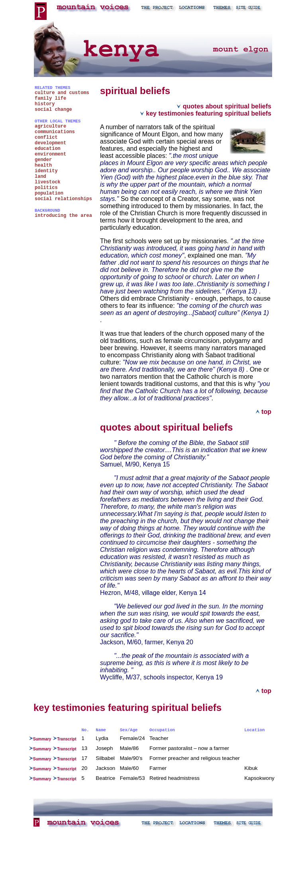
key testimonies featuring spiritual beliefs (205, 113)
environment (50, 154)
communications (55, 132)
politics (46, 188)
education (48, 149)
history (45, 104)
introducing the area (63, 215)
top (263, 411)
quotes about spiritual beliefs (224, 106)
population (49, 193)
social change (53, 109)
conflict (46, 137)
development (50, 143)
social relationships (63, 199)
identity (46, 171)
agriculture (50, 126)
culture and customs (62, 93)
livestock (48, 182)
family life (50, 98)
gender (43, 160)
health (43, 165)
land (40, 176)
